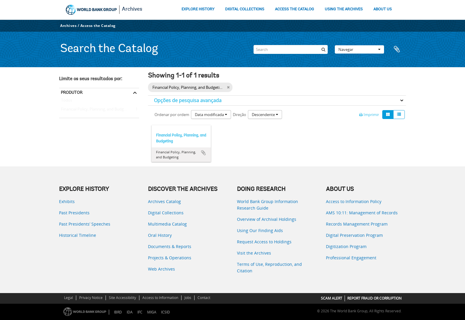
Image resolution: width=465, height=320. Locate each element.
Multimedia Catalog (167, 224)
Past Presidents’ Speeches (84, 224)
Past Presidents (74, 213)
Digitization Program (346, 246)
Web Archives (161, 269)
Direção (239, 114)
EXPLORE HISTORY (197, 9)
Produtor (71, 92)
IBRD (118, 312)
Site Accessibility (122, 297)
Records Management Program (357, 224)
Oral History (160, 235)
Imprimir (369, 114)
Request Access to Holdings (264, 242)
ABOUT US (382, 9)
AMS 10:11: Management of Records (362, 213)
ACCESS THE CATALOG (294, 9)
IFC (139, 312)
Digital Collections (166, 213)
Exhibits (67, 201)
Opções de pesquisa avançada (188, 100)
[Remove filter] (228, 87)
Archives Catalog (164, 201)
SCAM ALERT (331, 298)
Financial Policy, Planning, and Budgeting (96, 109)
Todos (66, 101)
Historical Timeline (77, 235)
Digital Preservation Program (354, 235)
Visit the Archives (254, 253)
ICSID (165, 312)
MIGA (151, 312)
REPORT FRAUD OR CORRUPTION (374, 298)
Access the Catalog (98, 25)
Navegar (359, 49)
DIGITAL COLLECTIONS (244, 9)
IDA (130, 312)
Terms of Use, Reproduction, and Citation (269, 267)
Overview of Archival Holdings (266, 219)
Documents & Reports (169, 246)
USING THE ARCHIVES (344, 9)
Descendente (265, 114)
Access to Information (160, 297)
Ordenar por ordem (172, 114)
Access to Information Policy (353, 201)
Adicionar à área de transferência (203, 153)
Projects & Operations (169, 257)
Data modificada (211, 114)
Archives (132, 9)
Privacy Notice (91, 297)
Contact (204, 297)
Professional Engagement (351, 257)
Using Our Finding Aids (260, 230)
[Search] (291, 49)
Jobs (187, 297)
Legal (68, 297)
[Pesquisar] (323, 49)
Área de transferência (398, 49)
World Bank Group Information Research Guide (267, 205)
